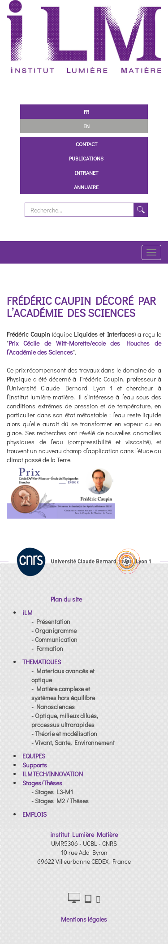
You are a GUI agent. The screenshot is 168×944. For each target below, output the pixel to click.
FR (86, 111)
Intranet (86, 172)
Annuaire (86, 187)
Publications (86, 158)
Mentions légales (84, 919)
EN (86, 126)
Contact (86, 143)
